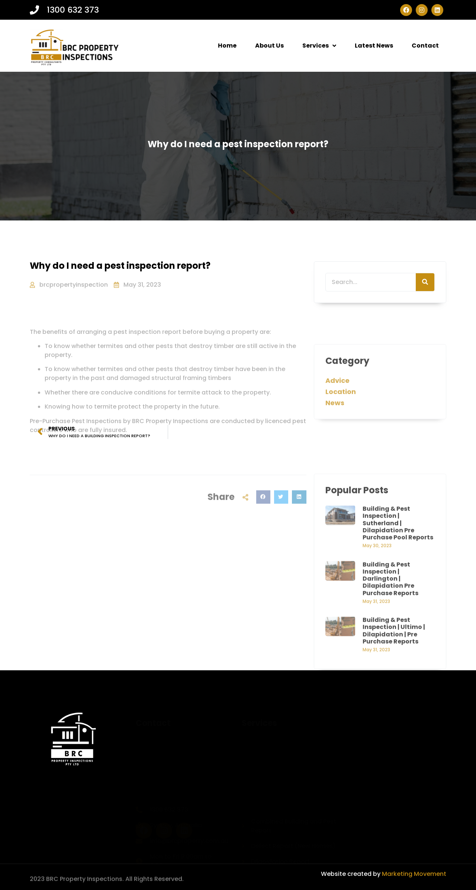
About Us (269, 45)
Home (227, 45)
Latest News (374, 45)
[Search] (425, 282)
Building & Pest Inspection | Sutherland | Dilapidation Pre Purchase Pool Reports (398, 619)
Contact (425, 45)
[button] (263, 519)
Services (319, 45)
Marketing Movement (413, 874)
